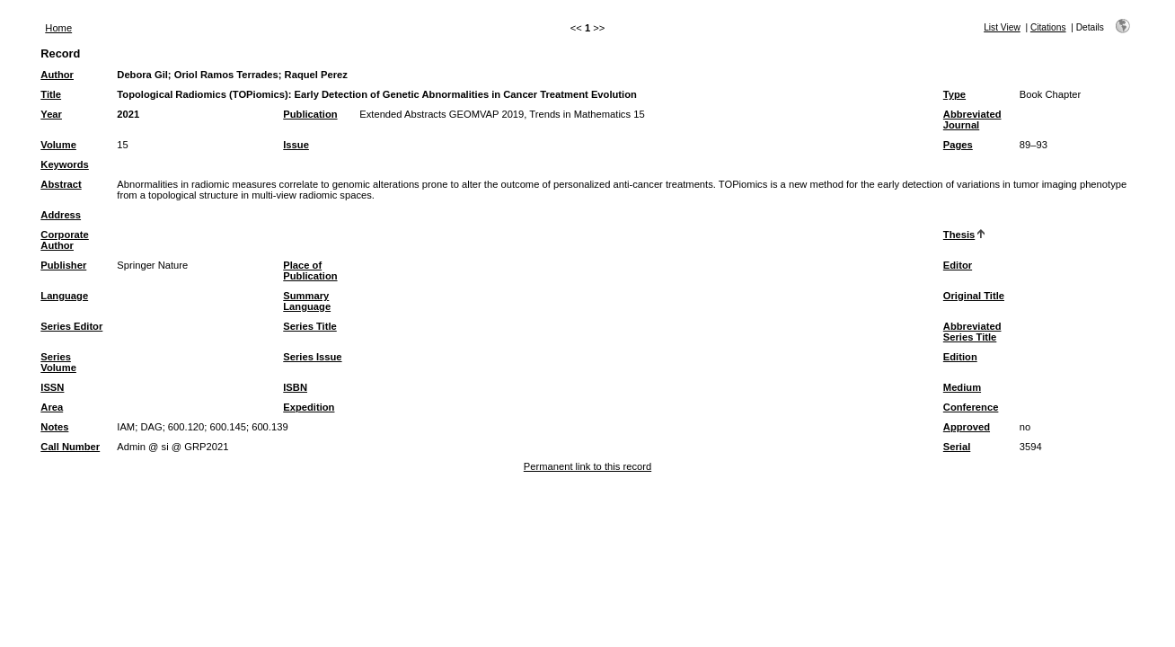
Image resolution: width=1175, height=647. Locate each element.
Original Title (973, 295)
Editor (957, 265)
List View (1002, 27)
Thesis (959, 234)
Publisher (63, 265)
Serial (956, 446)
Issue (296, 144)
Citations (1048, 27)
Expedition (308, 407)
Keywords (64, 164)
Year (51, 114)
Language (64, 295)
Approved (966, 426)
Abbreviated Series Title (972, 331)
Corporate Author (64, 240)
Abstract (60, 184)
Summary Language (307, 301)
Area (51, 407)
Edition (960, 356)
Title (50, 94)
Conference (971, 407)
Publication (310, 114)
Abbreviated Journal (972, 119)
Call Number (70, 446)
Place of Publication (310, 270)
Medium (962, 387)
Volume (58, 144)
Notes (54, 426)
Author (57, 74)
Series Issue (312, 356)
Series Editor (71, 326)
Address (60, 214)
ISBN (295, 387)
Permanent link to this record (587, 466)
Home (58, 27)
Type (954, 94)
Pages (958, 144)
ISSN (52, 387)
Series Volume (58, 362)
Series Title (310, 326)
